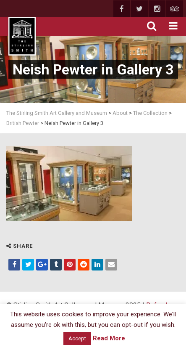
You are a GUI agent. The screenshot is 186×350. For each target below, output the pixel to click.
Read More (109, 338)
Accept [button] (77, 338)
